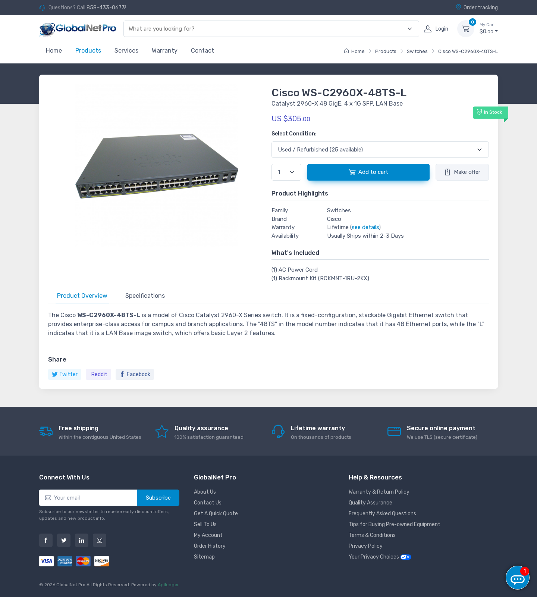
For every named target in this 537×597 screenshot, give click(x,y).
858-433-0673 (106, 7)
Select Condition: (294, 134)
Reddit (99, 374)
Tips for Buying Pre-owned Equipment (394, 524)
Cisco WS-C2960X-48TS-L (468, 51)
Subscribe (158, 497)
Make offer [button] (462, 172)
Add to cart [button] (368, 172)
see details (365, 227)
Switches (417, 51)
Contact (202, 50)
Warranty (165, 50)
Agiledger (168, 584)
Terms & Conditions (372, 535)
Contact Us (208, 503)
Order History (210, 546)
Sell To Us (205, 524)
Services (126, 50)
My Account (208, 535)
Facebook (134, 374)
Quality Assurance (370, 503)
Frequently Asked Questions (382, 513)
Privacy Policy (366, 546)
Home (54, 50)
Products (88, 50)
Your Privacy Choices (380, 557)
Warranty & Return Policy (379, 492)
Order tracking (476, 7)
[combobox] (267, 29)
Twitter (65, 374)
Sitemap (204, 557)
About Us (205, 492)
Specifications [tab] (145, 295)
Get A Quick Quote (216, 513)
